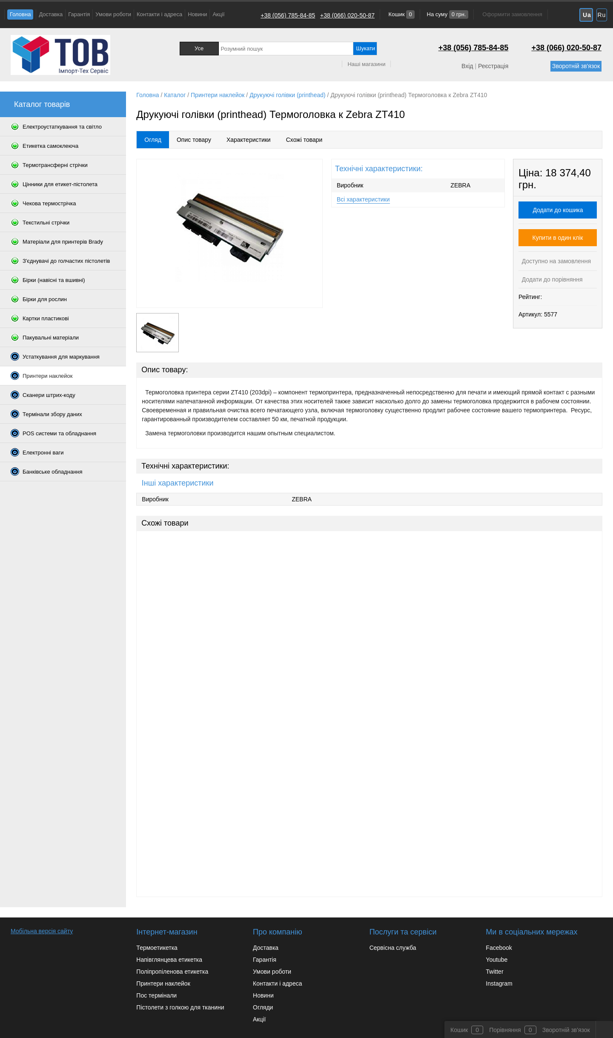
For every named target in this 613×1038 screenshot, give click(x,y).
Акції (218, 14)
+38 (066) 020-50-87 (347, 15)
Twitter (494, 971)
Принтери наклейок (163, 983)
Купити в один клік (558, 237)
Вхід (467, 66)
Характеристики (248, 139)
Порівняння (505, 1029)
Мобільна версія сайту (42, 931)
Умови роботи (113, 14)
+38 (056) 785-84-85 (288, 15)
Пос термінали (156, 995)
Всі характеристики (363, 199)
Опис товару (194, 139)
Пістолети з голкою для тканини (180, 1007)
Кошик (401, 14)
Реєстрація (493, 66)
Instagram (499, 983)
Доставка (51, 14)
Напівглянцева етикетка (169, 959)
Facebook (499, 947)
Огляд (152, 139)
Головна (20, 14)
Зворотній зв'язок (576, 66)
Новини (197, 14)
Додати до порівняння (551, 279)
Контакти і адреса (159, 14)
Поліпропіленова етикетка (172, 971)
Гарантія (79, 14)
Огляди (263, 1007)
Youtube (496, 959)
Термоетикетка (157, 947)
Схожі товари (304, 139)
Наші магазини (366, 64)
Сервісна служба (393, 947)
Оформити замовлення (512, 14)
